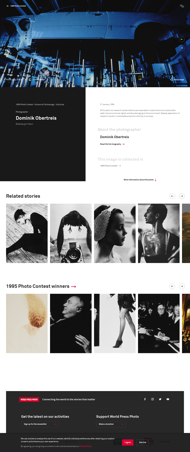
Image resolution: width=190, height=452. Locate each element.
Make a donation (106, 424)
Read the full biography (110, 144)
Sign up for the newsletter (35, 424)
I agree (128, 442)
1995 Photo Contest (18, 6)
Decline (142, 442)
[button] (172, 196)
